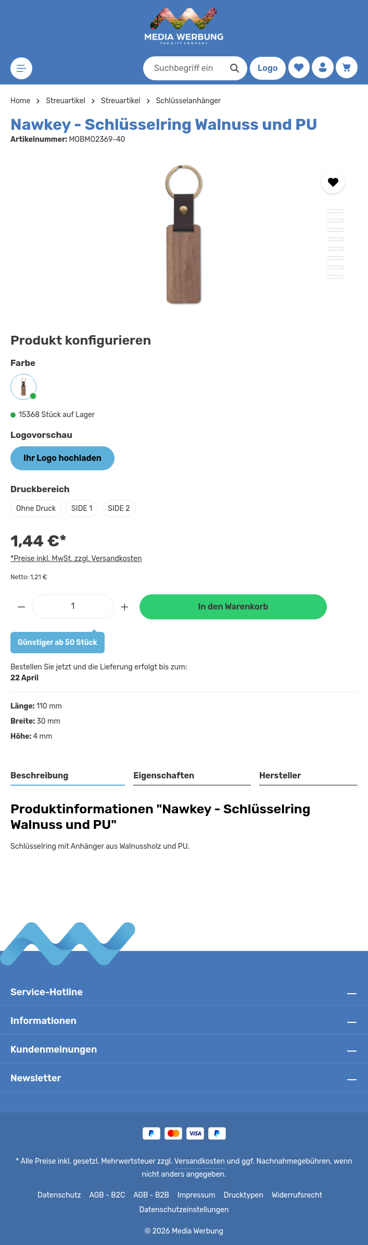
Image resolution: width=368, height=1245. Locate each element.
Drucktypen (242, 1195)
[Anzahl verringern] (21, 606)
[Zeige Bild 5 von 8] (335, 249)
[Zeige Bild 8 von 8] (335, 277)
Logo (266, 68)
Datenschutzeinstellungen (183, 1210)
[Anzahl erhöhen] (125, 606)
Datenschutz (63, 1195)
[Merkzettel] (297, 67)
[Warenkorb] (346, 67)
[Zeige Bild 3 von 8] (335, 230)
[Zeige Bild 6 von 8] (335, 258)
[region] (184, 235)
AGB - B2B (153, 1195)
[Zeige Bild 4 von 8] (335, 239)
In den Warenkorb (233, 606)
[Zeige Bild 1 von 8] (335, 211)
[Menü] (21, 68)
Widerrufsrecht (293, 1195)
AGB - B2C (110, 1195)
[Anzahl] (73, 606)
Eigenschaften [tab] (162, 775)
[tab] (68, 776)
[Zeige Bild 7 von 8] (335, 267)
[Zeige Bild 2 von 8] (335, 220)
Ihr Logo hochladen (61, 458)
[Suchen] (233, 68)
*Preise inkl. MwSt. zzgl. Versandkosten (74, 558)
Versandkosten (191, 1161)
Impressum (198, 1195)
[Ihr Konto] (322, 67)
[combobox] (181, 68)
